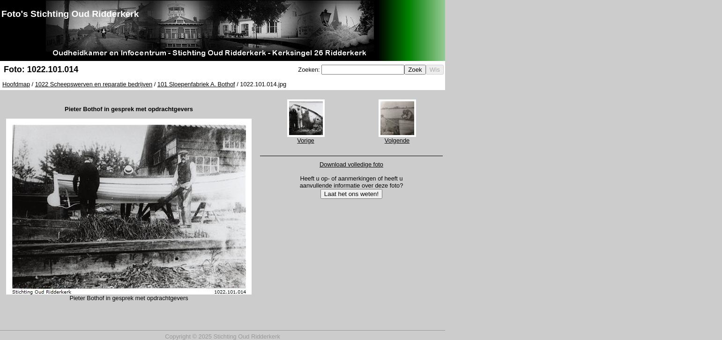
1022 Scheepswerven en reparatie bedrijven (93, 84)
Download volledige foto (351, 164)
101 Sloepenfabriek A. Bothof (196, 84)
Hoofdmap (16, 84)
